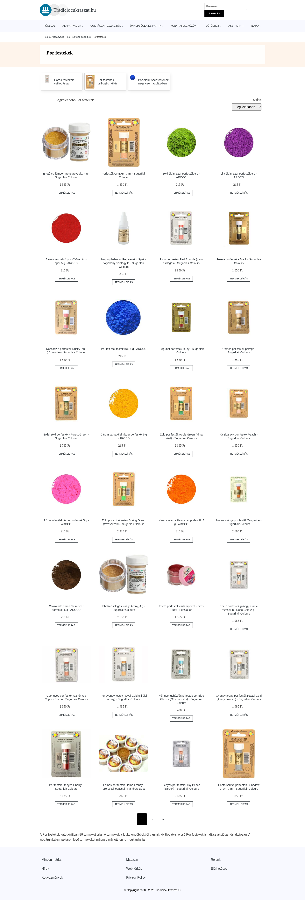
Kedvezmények (52, 877)
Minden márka (51, 859)
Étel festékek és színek (79, 37)
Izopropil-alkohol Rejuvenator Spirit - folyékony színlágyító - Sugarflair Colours (123, 263)
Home (47, 37)
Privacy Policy (136, 877)
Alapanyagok (71, 25)
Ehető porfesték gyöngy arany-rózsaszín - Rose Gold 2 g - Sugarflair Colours (239, 610)
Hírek (45, 868)
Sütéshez (212, 25)
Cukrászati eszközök (105, 25)
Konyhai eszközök (183, 25)
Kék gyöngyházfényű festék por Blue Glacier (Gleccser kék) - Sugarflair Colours (181, 699)
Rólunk (216, 859)
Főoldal (49, 25)
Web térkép (134, 868)
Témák (255, 25)
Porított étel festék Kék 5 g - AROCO (123, 348)
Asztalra (234, 25)
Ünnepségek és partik (145, 25)
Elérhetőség (219, 868)
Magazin (132, 859)
